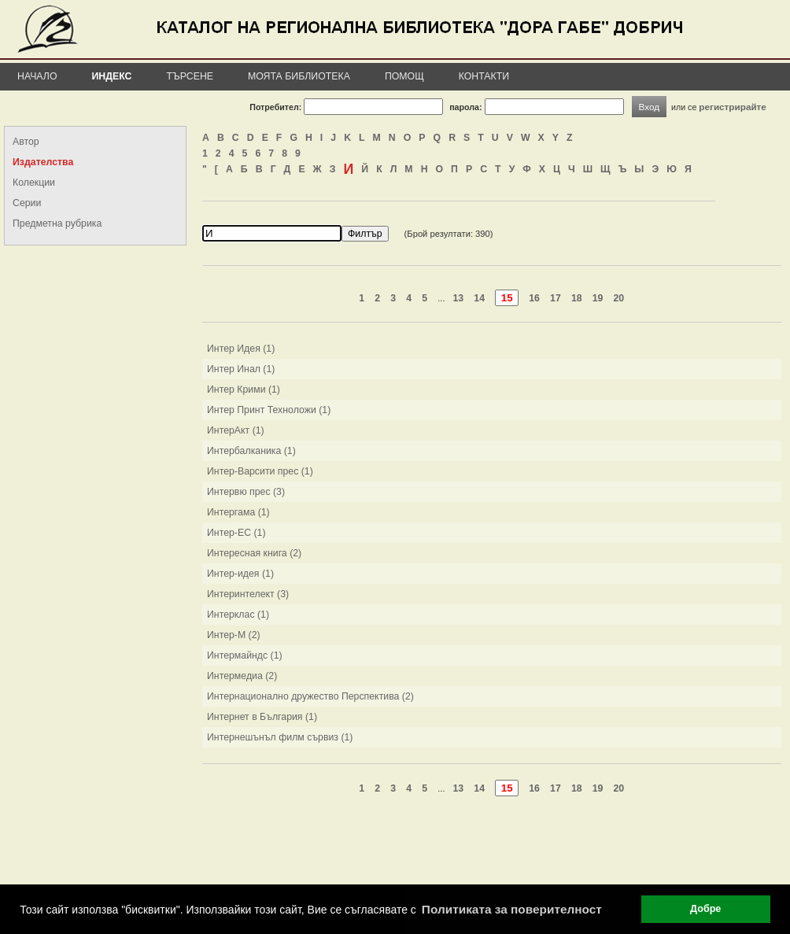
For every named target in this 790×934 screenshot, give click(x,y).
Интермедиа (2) (242, 675)
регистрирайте (732, 107)
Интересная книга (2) (254, 553)
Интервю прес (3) (246, 491)
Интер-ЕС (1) (236, 532)
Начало (37, 76)
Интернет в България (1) (262, 716)
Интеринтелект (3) (248, 594)
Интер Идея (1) (241, 348)
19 (598, 298)
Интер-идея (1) (240, 573)
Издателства (43, 162)
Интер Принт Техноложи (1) (268, 409)
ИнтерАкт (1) (235, 430)
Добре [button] (705, 908)
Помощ (404, 76)
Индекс (112, 76)
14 (479, 298)
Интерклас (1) (238, 614)
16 (534, 298)
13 (458, 298)
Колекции (34, 182)
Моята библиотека (299, 76)
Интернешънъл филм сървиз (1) (280, 737)
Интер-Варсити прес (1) (260, 471)
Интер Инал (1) (241, 369)
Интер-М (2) (233, 635)
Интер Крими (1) (243, 389)
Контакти (484, 76)
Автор (26, 141)
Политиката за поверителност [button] (512, 909)
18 (576, 298)
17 (555, 298)
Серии (27, 203)
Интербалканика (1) (251, 450)
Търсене (189, 76)
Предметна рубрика (57, 223)
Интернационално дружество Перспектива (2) (310, 696)
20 (619, 298)
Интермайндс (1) (244, 655)
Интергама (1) (238, 512)
